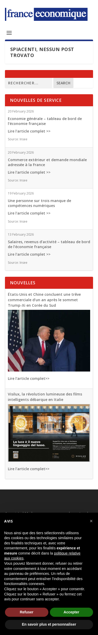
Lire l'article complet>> (28, 378)
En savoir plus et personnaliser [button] (49, 624)
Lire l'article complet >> (29, 131)
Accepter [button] (71, 612)
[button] (91, 521)
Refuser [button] (26, 612)
